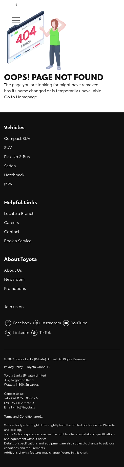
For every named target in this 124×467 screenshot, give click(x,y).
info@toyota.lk (25, 407)
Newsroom (14, 279)
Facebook (22, 323)
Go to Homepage (20, 97)
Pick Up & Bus (17, 156)
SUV (8, 147)
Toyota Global (36, 367)
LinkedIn (21, 332)
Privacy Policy (13, 367)
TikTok (45, 332)
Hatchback (14, 175)
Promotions (15, 288)
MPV (8, 184)
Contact (11, 231)
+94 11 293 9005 (23, 403)
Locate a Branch (19, 213)
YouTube (79, 323)
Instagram (51, 323)
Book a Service (17, 240)
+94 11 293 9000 (22, 398)
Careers (11, 222)
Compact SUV (17, 138)
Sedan (10, 165)
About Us (13, 270)
